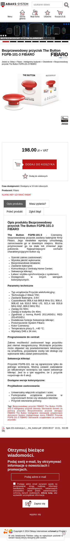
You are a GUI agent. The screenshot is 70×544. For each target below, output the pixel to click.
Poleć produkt (15, 211)
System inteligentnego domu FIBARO (36, 415)
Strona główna (22, 18)
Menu (10, 17)
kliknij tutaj (46, 493)
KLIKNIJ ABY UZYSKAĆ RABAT (16, 195)
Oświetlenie (47, 62)
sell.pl (53, 531)
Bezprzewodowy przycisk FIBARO (28, 406)
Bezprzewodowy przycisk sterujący (45, 411)
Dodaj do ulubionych (38, 176)
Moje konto (35, 17)
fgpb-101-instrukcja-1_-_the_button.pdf (23, 428)
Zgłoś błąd (35, 211)
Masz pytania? (37, 203)
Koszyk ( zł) (60, 17)
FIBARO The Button (17, 413)
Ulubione (47, 17)
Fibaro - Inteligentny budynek (29, 62)
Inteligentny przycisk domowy (27, 408)
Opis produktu (15, 203)
